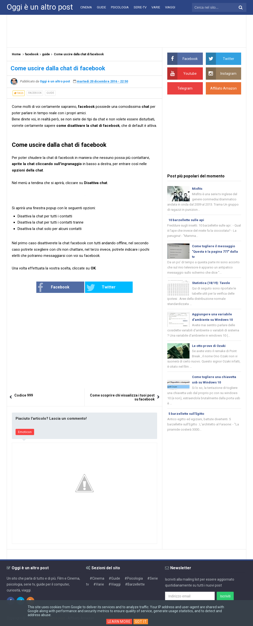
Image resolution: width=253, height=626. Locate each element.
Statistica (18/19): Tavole (211, 283)
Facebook (53, 288)
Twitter (101, 288)
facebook (35, 93)
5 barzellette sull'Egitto (186, 414)
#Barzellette (135, 584)
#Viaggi (114, 584)
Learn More (119, 622)
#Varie (98, 584)
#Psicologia (134, 578)
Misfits (197, 188)
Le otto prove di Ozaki (209, 346)
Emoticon (25, 432)
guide (50, 93)
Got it (141, 622)
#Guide (114, 578)
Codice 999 (23, 395)
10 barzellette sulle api (186, 220)
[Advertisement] (126, 31)
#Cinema (97, 578)
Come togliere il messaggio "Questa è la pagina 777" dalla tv (215, 251)
